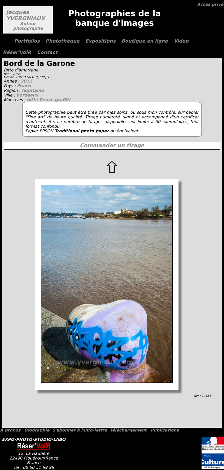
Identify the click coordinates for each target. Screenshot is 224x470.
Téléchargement (128, 430)
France (24, 85)
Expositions (100, 41)
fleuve (47, 99)
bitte (33, 99)
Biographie (37, 430)
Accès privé (210, 4)
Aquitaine (33, 90)
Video (181, 41)
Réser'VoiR (17, 52)
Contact (47, 52)
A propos (10, 430)
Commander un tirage (112, 145)
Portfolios (27, 41)
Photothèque (62, 41)
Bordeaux (27, 95)
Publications (164, 430)
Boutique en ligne (144, 41)
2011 (26, 81)
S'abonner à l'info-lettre (79, 430)
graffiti (62, 99)
